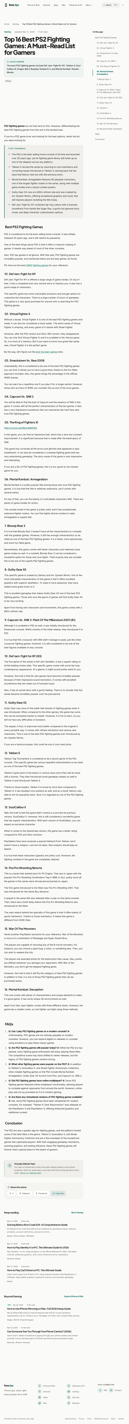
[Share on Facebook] (41, 1193)
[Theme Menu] (123, 5)
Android (46, 5)
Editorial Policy (70, 1419)
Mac (64, 5)
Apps (56, 5)
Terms (89, 1419)
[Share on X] (11, 1193)
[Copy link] (58, 1193)
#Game (8, 81)
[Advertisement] (43, 103)
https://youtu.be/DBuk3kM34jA (20, 428)
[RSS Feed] (102, 1390)
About (113, 1419)
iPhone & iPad (33, 5)
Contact (121, 1419)
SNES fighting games (37, 265)
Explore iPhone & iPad (73, 1296)
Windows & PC (75, 5)
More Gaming (77, 1212)
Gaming (15, 24)
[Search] (111, 5)
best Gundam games (46, 352)
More (89, 5)
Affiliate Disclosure (101, 1419)
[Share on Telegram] (24, 1193)
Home (6, 24)
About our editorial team (30, 1173)
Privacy (81, 1419)
